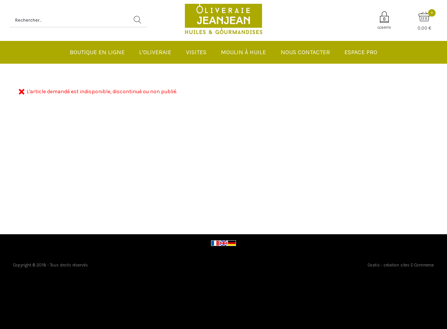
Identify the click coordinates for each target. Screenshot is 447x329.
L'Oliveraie (155, 52)
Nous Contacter (305, 52)
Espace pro (360, 52)
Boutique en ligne (97, 52)
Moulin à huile (243, 52)
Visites (196, 52)
